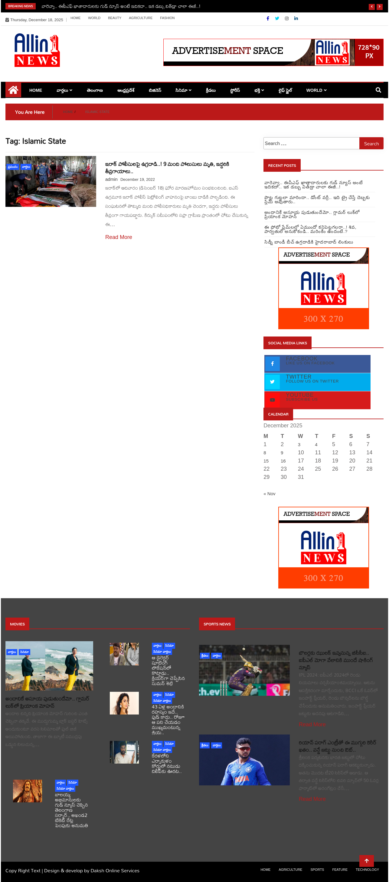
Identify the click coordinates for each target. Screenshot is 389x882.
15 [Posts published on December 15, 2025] (266, 460)
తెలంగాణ (95, 90)
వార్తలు (62, 90)
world (94, 18)
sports (317, 869)
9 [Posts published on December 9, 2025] (282, 452)
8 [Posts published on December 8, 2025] (264, 452)
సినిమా (181, 90)
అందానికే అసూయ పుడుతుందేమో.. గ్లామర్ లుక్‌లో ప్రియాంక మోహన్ (47, 702)
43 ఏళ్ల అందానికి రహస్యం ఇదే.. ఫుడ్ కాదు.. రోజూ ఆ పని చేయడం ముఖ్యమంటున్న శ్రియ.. (168, 719)
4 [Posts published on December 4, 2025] (316, 444)
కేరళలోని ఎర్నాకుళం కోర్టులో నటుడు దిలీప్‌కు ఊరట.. (167, 763)
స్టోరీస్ (235, 90)
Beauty (114, 18)
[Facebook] (268, 18)
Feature (340, 869)
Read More (118, 237)
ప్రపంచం (13, 166)
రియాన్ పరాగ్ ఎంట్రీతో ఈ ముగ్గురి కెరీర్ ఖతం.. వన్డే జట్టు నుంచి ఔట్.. (338, 746)
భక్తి (257, 90)
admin (111, 179)
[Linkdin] (296, 18)
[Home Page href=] (13, 92)
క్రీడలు (211, 90)
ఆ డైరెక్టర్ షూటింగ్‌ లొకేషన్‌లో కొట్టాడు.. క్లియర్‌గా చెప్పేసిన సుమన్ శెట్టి (168, 670)
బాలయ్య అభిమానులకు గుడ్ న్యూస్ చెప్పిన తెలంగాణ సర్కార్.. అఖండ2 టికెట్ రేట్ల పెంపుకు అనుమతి (71, 809)
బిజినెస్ (155, 90)
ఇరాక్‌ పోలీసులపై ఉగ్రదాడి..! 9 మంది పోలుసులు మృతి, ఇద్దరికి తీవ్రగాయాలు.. (167, 168)
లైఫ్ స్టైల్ (285, 90)
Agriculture (140, 18)
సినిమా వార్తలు (162, 651)
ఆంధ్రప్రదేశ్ (125, 90)
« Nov (269, 493)
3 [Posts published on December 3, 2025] (299, 444)
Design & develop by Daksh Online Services (91, 870)
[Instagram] (287, 18)
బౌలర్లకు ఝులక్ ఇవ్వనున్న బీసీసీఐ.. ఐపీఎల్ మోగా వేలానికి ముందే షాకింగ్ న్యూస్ (336, 660)
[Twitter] (277, 18)
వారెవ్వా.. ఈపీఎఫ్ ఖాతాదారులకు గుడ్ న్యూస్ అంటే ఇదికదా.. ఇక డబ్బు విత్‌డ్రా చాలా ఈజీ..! (121, 6)
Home (75, 18)
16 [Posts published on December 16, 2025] (283, 460)
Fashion (167, 18)
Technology (367, 869)
